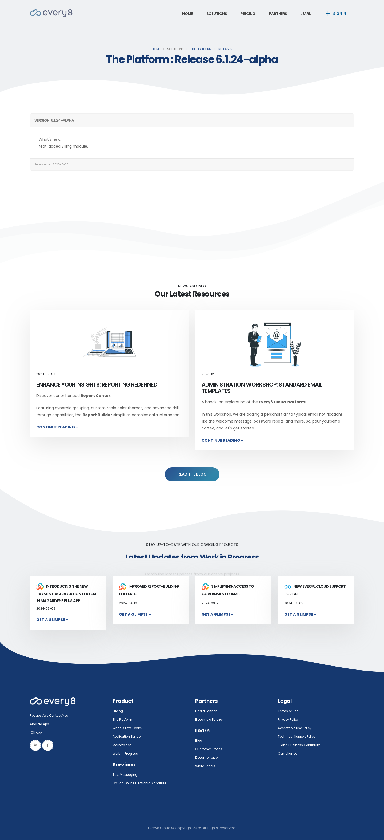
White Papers (206, 766)
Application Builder (129, 736)
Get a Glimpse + (52, 619)
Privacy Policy (289, 719)
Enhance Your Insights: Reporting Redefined (96, 384)
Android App (40, 724)
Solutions (216, 13)
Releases (225, 49)
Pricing (248, 13)
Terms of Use (289, 711)
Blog (199, 740)
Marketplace (123, 745)
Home (187, 13)
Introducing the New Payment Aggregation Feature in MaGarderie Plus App (66, 593)
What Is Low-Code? (129, 728)
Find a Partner (207, 711)
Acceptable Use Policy (297, 728)
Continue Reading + (57, 427)
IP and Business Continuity (300, 745)
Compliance (288, 753)
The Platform (201, 49)
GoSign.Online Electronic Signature (142, 783)
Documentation (208, 757)
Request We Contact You (51, 715)
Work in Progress (127, 753)
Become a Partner (211, 719)
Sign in (336, 13)
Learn (306, 13)
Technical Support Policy (299, 736)
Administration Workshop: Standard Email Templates (262, 388)
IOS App (38, 732)
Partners (278, 13)
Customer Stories (210, 749)
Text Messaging (126, 774)
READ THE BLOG (192, 474)
